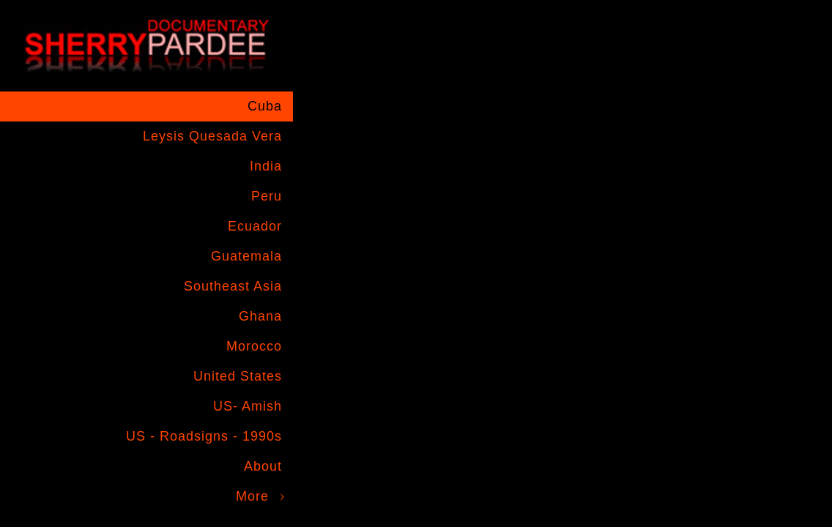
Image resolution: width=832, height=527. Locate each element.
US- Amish (247, 406)
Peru (266, 196)
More (252, 496)
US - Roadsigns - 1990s (204, 436)
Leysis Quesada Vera (212, 136)
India (266, 166)
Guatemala (246, 256)
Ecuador (255, 226)
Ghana (260, 316)
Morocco (254, 346)
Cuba (265, 106)
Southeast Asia (233, 286)
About (263, 466)
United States (237, 376)
